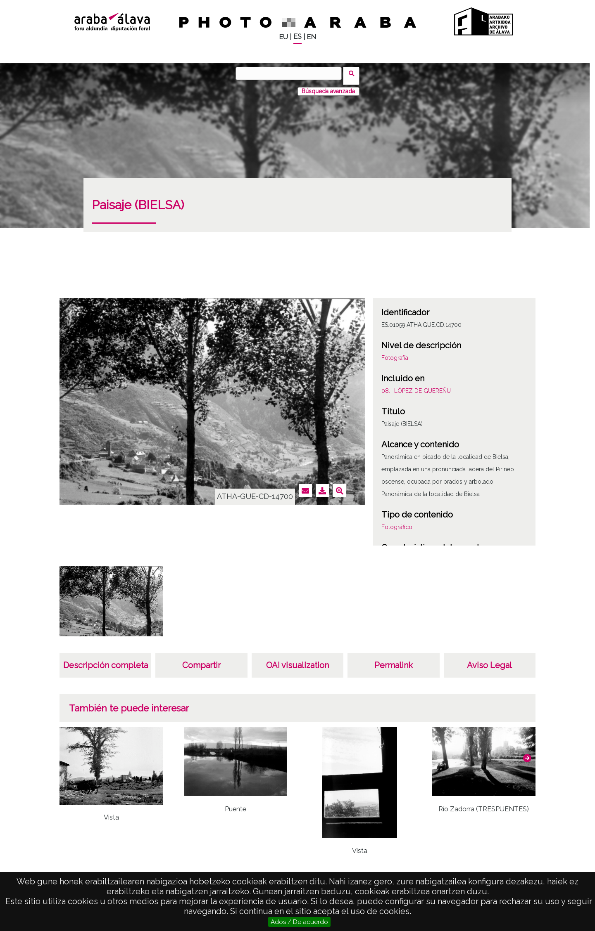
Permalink (393, 660)
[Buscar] (291, 73)
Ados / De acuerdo (299, 922)
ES (297, 36)
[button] (527, 753)
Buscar (353, 73)
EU (283, 37)
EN (311, 37)
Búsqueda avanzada (328, 86)
